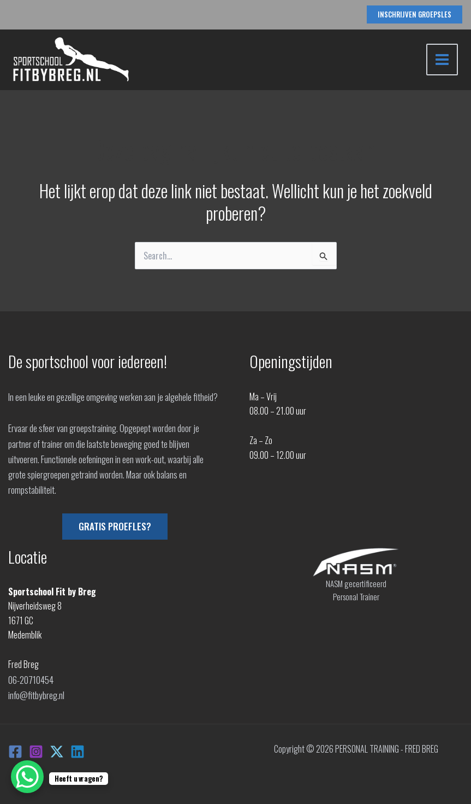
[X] (57, 750)
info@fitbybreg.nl (36, 693)
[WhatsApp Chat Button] (27, 776)
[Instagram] (36, 750)
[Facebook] (15, 750)
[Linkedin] (77, 750)
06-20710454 (30, 678)
